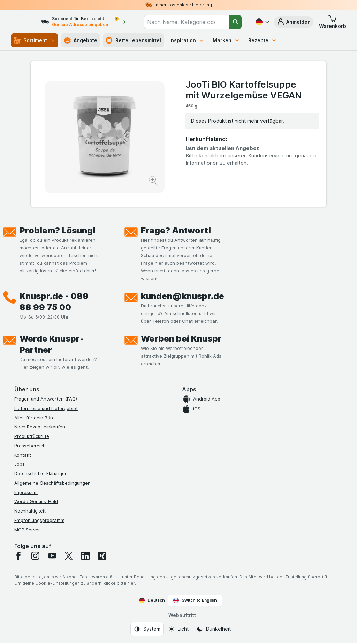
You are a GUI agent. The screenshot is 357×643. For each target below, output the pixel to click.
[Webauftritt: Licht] (178, 629)
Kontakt (22, 455)
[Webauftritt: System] (147, 629)
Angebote (80, 40)
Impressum (26, 492)
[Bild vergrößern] (154, 181)
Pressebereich (30, 445)
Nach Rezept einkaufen (39, 426)
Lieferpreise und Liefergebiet (46, 408)
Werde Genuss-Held (36, 501)
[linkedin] (85, 556)
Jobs (19, 464)
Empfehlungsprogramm (39, 520)
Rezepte (262, 40)
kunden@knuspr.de (182, 296)
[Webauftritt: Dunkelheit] (213, 629)
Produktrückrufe (31, 436)
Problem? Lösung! (58, 230)
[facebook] (18, 556)
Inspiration (186, 40)
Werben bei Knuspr (181, 339)
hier (131, 583)
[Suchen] (236, 22)
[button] (293, 22)
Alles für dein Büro (34, 417)
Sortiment (34, 40)
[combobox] (191, 22)
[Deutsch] (262, 22)
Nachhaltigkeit (30, 511)
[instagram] (35, 556)
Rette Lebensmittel (133, 40)
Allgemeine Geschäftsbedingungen (52, 483)
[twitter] (68, 556)
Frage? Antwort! (176, 230)
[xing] (102, 556)
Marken (226, 40)
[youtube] (52, 556)
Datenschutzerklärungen (41, 473)
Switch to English (195, 600)
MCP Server (27, 529)
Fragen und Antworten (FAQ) (45, 399)
